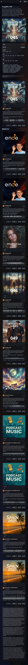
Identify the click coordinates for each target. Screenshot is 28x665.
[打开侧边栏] (1, 2)
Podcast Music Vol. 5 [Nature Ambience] (13, 442)
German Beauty (8, 159)
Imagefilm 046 (8, 299)
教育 (13, 55)
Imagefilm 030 (8, 205)
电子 (6, 259)
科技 (6, 55)
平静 (10, 60)
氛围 (10, 51)
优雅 (8, 60)
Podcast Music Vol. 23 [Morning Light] (13, 490)
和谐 (3, 60)
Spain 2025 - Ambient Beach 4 (11, 539)
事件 (8, 55)
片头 (3, 55)
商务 (10, 55)
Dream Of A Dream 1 (9, 395)
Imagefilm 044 (8, 253)
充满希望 (16, 60)
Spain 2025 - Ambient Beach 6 (11, 587)
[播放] (3, 108)
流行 (3, 165)
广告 (15, 55)
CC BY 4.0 (23, 44)
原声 (10, 450)
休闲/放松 (7, 51)
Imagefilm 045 (8, 108)
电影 (3, 51)
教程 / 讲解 (18, 55)
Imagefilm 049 (8, 347)
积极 (6, 60)
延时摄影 (22, 55)
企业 (3, 56)
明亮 (13, 60)
